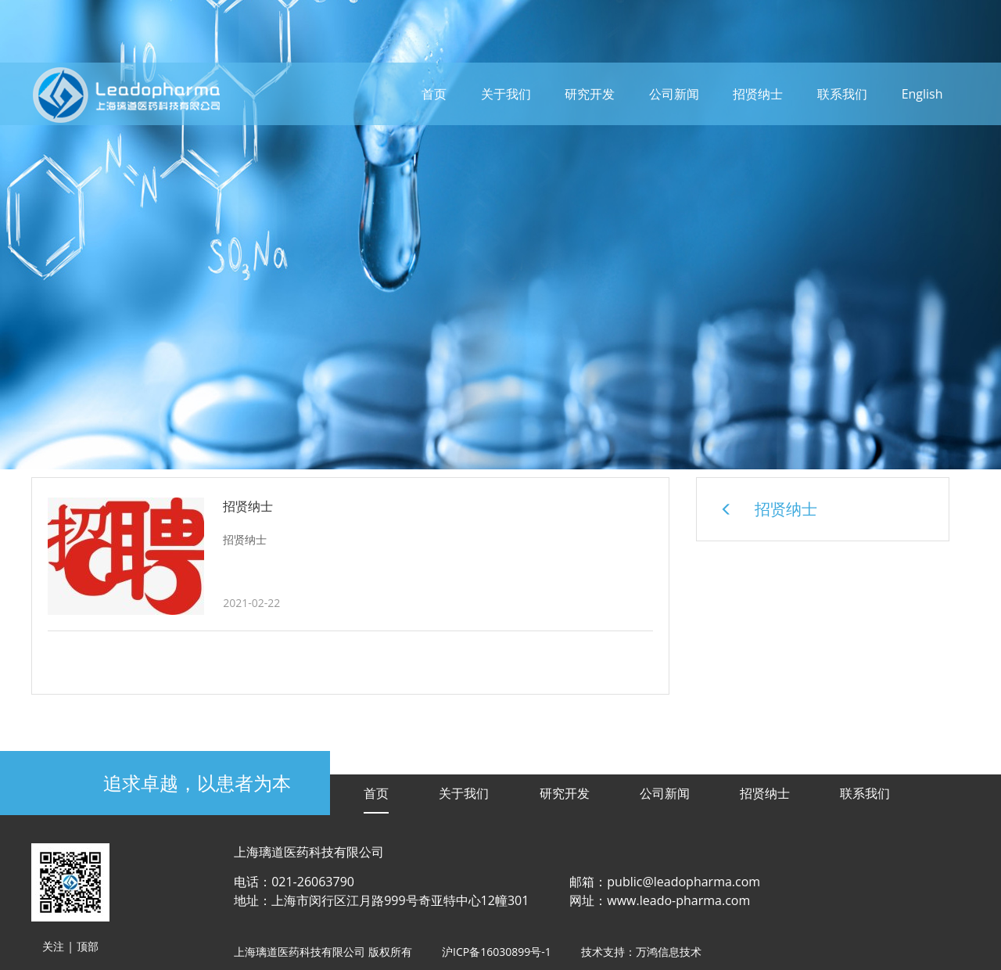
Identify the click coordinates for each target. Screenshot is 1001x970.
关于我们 (506, 93)
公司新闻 (674, 93)
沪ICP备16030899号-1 (496, 951)
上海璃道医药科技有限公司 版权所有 (323, 951)
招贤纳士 (758, 93)
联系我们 (842, 93)
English (922, 93)
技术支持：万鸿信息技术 (641, 951)
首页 (434, 93)
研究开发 (590, 93)
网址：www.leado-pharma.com (659, 900)
